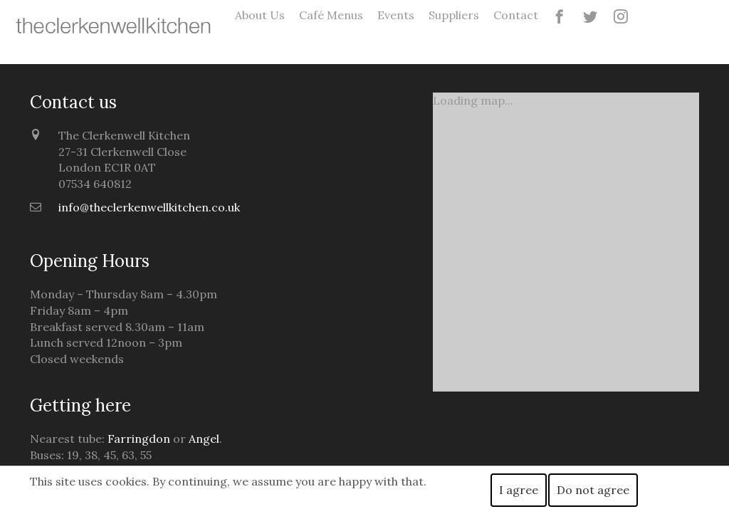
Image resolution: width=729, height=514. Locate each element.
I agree (518, 490)
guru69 (720, 7)
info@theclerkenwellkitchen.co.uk (149, 207)
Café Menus (331, 15)
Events (395, 15)
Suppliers (454, 15)
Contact (515, 15)
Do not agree (593, 490)
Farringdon (138, 438)
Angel (204, 438)
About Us (260, 15)
